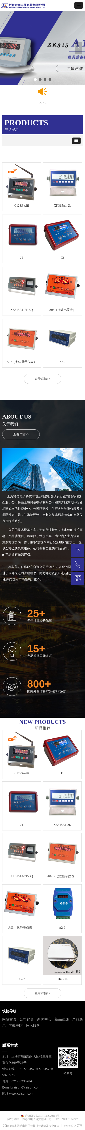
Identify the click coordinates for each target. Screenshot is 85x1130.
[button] (78, 5)
